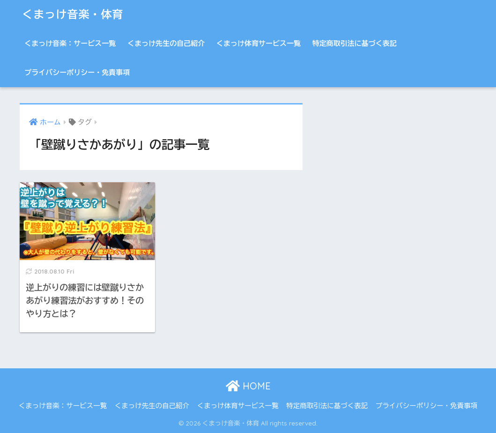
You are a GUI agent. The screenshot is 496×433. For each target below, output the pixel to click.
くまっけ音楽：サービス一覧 (70, 43)
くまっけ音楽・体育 (72, 14)
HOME (248, 386)
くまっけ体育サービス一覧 (258, 43)
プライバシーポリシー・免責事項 (77, 72)
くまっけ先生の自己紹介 (166, 43)
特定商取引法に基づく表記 (354, 43)
